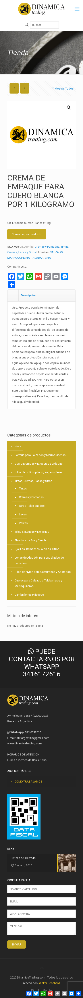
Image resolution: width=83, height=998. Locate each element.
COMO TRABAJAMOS (28, 781)
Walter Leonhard (49, 983)
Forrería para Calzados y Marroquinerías (40, 455)
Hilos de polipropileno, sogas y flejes (38, 472)
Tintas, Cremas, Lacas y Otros (33, 481)
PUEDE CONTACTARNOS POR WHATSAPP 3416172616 (42, 663)
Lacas (23, 514)
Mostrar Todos (62, 88)
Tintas (23, 488)
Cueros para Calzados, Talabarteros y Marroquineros (38, 583)
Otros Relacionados (31, 505)
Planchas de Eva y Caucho (31, 540)
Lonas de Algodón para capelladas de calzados (39, 560)
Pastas (23, 523)
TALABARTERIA (41, 257)
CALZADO (56, 252)
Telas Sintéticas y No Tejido (32, 531)
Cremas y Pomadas (47, 246)
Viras (18, 446)
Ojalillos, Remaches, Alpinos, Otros (37, 549)
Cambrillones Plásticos (29, 594)
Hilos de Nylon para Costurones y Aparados (43, 571)
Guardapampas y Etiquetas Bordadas (38, 463)
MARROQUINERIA (18, 257)
